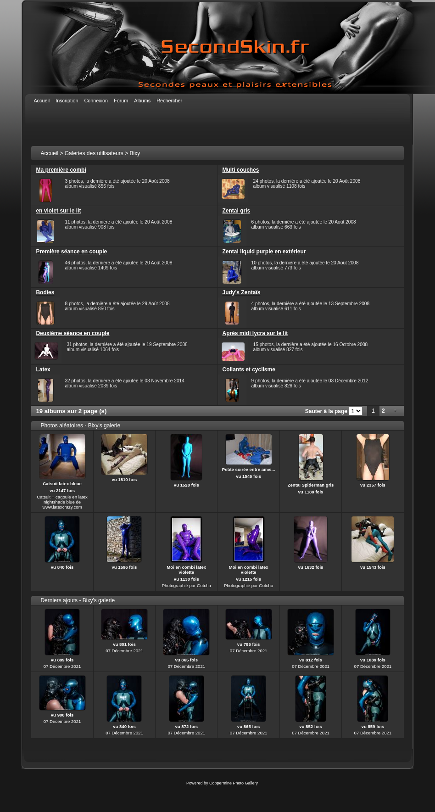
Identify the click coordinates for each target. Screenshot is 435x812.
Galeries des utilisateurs (94, 153)
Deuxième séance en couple (72, 333)
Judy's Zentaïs (242, 292)
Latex (43, 369)
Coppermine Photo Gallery (233, 783)
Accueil (49, 153)
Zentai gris (237, 210)
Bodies (45, 292)
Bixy (135, 153)
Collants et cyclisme (249, 369)
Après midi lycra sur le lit (255, 333)
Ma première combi (61, 170)
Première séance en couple (71, 251)
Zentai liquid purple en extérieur (264, 251)
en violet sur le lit (58, 210)
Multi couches (241, 170)
